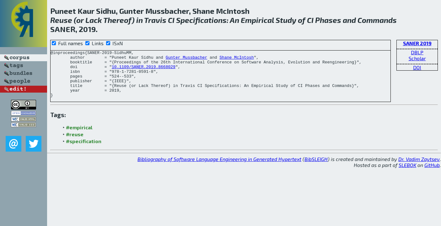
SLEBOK (407, 174)
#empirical (79, 137)
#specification (83, 150)
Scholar (417, 58)
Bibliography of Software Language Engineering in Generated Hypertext (219, 168)
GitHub (432, 174)
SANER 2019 (417, 43)
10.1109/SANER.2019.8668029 (143, 70)
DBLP (417, 52)
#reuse (74, 144)
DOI (417, 67)
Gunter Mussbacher (186, 59)
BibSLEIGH (316, 168)
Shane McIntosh (236, 59)
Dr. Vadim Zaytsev (419, 168)
